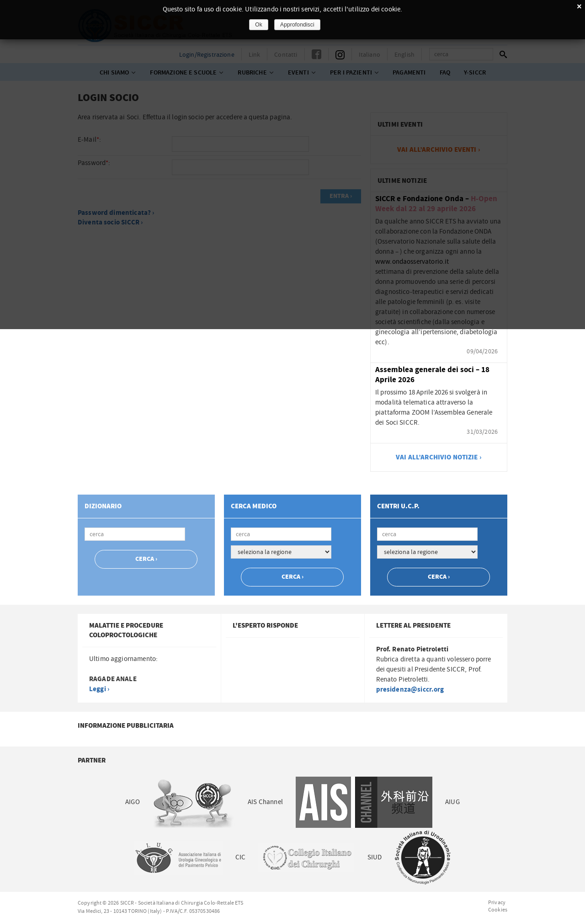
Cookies (497, 909)
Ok (258, 24)
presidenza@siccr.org (410, 689)
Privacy (496, 902)
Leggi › (99, 689)
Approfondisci (297, 24)
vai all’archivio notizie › (439, 457)
